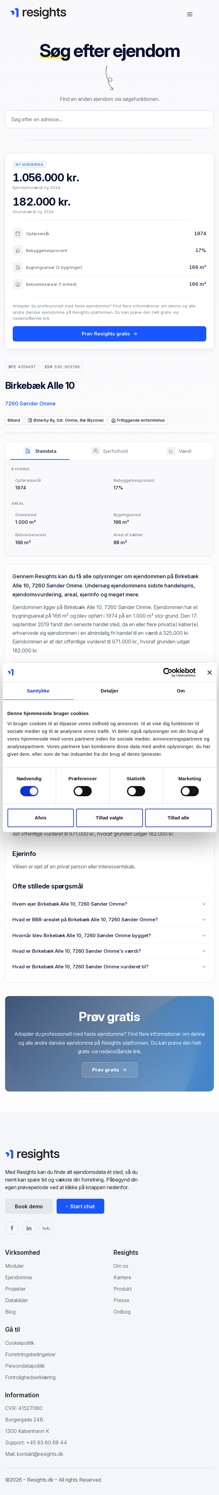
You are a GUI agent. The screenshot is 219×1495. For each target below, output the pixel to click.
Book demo (29, 1206)
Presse (121, 1300)
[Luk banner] (209, 672)
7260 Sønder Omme (30, 403)
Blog (10, 1312)
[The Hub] (46, 1228)
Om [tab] (181, 690)
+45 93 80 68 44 (46, 1442)
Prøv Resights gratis (110, 334)
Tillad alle (178, 817)
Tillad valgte (109, 817)
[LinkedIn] (29, 1228)
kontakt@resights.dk (40, 1454)
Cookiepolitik (19, 1343)
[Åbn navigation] (190, 14)
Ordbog (122, 1312)
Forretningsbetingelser (30, 1354)
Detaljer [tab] (110, 690)
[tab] (40, 451)
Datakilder (16, 1300)
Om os (120, 1266)
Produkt (122, 1289)
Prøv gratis (109, 1070)
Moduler (14, 1266)
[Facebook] (11, 1228)
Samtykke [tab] (38, 690)
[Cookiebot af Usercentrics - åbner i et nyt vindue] (167, 672)
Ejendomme (18, 1277)
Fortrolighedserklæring (30, 1377)
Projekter (15, 1289)
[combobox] (109, 119)
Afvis (40, 817)
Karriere (122, 1277)
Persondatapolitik (25, 1366)
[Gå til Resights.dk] (38, 13)
